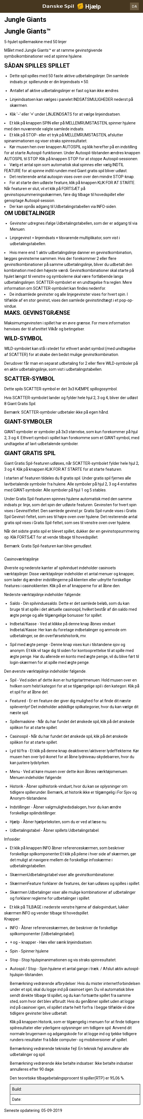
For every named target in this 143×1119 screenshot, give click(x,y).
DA (134, 6)
